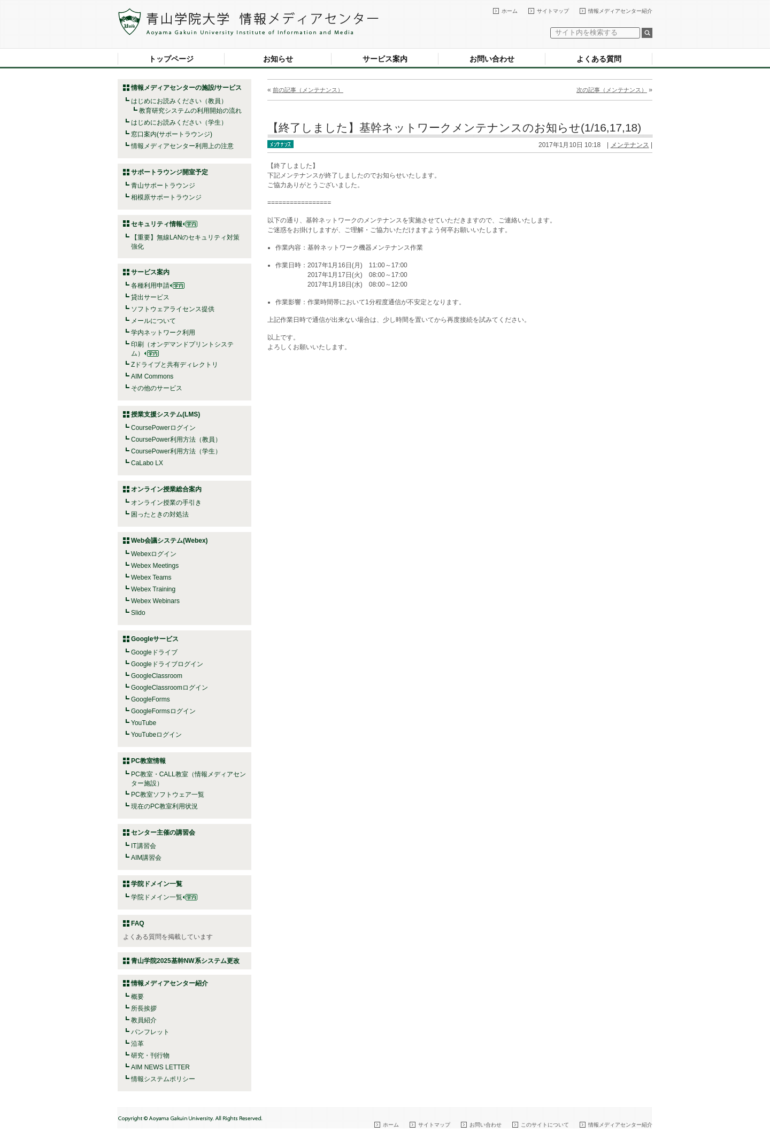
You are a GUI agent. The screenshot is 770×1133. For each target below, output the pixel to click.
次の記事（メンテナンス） (611, 90)
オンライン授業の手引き (166, 502)
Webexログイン (153, 554)
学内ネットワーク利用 (163, 332)
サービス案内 (385, 59)
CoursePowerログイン (163, 427)
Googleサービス (155, 639)
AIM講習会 (146, 857)
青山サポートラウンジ (163, 185)
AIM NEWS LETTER (160, 1067)
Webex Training (153, 589)
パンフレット (150, 1032)
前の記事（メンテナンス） (308, 90)
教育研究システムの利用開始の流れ (190, 110)
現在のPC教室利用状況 (164, 806)
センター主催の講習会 (163, 832)
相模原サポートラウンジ (166, 197)
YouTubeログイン (156, 734)
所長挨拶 (144, 1008)
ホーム (510, 11)
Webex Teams (151, 577)
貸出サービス (150, 297)
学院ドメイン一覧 (164, 897)
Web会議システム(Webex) (169, 540)
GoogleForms (150, 699)
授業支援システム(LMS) (165, 414)
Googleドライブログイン (167, 664)
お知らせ (278, 59)
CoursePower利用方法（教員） (176, 439)
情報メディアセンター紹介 (620, 11)
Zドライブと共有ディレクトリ (174, 364)
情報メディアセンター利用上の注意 (182, 146)
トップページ (171, 59)
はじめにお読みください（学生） (179, 122)
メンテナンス (630, 145)
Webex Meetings (155, 565)
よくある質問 (598, 59)
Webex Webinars (155, 601)
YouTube (143, 723)
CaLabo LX (147, 463)
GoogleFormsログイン (163, 711)
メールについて (153, 321)
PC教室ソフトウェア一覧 (167, 794)
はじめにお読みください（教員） (179, 101)
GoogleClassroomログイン (169, 687)
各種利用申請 (150, 285)
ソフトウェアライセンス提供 (172, 309)
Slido (138, 612)
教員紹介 (144, 1020)
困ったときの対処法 (160, 514)
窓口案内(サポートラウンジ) (171, 134)
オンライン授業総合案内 (166, 489)
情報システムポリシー (163, 1079)
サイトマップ (553, 11)
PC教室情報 (148, 761)
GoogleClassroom (156, 676)
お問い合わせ (491, 59)
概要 (137, 996)
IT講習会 (143, 846)
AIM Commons (152, 376)
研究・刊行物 (150, 1055)
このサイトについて (545, 1125)
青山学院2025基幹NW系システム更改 (185, 961)
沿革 (137, 1043)
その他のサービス (156, 388)
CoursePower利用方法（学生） (176, 451)
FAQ (137, 923)
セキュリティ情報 (164, 224)
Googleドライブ (154, 652)
